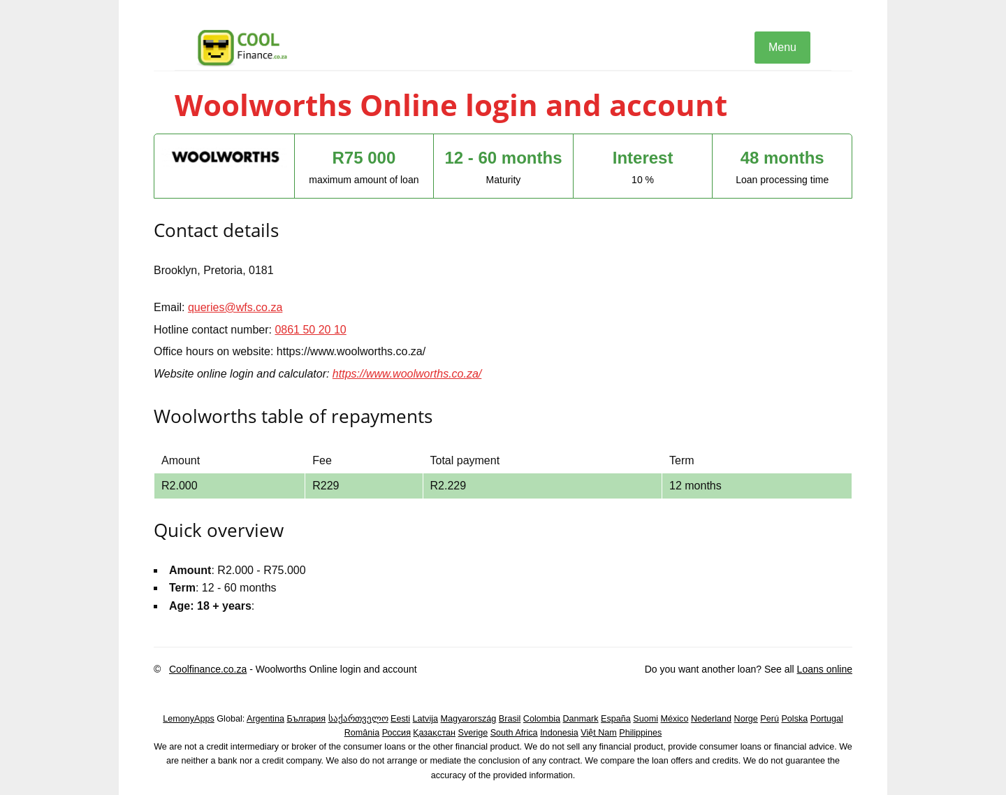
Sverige (473, 733)
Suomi (645, 719)
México (675, 719)
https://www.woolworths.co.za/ (407, 374)
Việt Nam (599, 733)
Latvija (425, 719)
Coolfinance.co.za (208, 669)
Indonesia (559, 733)
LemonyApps (188, 719)
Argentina (265, 719)
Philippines (640, 733)
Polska (794, 719)
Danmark (581, 719)
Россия (396, 733)
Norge (746, 719)
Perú (769, 719)
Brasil (510, 719)
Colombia (541, 719)
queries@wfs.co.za (235, 307)
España (616, 719)
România (361, 733)
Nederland (711, 719)
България (306, 719)
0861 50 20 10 (310, 330)
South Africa (514, 733)
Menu (782, 47)
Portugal (826, 719)
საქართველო (358, 719)
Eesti (400, 719)
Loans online (824, 669)
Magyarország (469, 719)
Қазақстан (434, 733)
